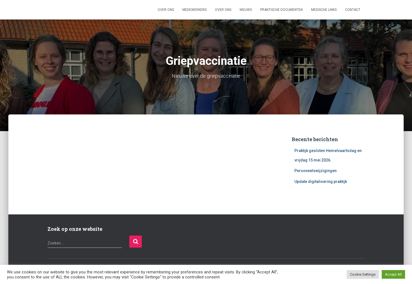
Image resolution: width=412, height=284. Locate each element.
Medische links (324, 10)
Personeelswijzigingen (315, 170)
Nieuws (246, 10)
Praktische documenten (281, 10)
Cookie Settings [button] (363, 274)
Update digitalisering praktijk (320, 181)
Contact (352, 10)
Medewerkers (194, 10)
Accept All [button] (393, 274)
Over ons (166, 10)
